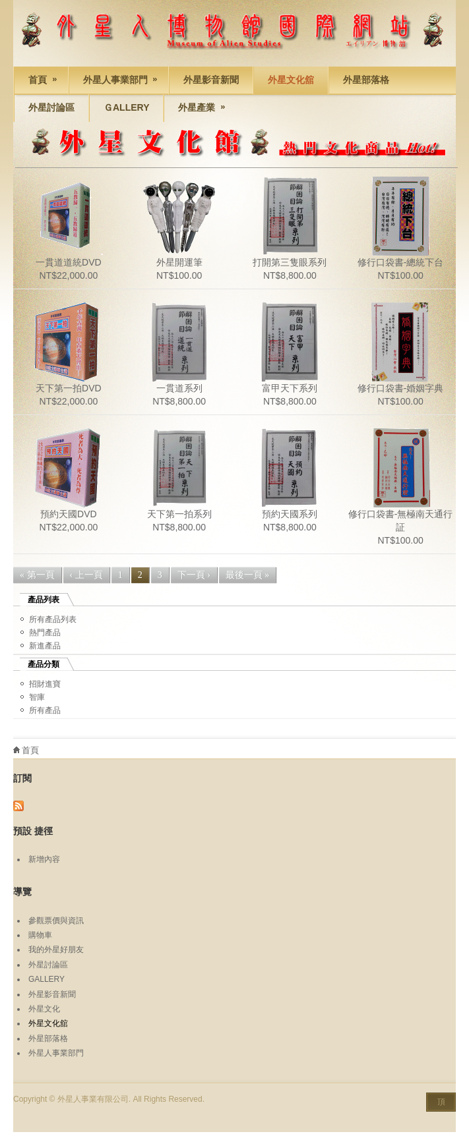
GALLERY (46, 979)
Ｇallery (126, 107)
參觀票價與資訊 (56, 920)
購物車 (40, 935)
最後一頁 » (248, 575)
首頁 (37, 81)
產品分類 (43, 664)
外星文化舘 (291, 79)
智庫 (37, 697)
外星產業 (195, 109)
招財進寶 (45, 684)
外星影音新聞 (211, 79)
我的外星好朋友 (56, 949)
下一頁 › (193, 575)
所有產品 (45, 710)
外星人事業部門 (114, 81)
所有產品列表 (53, 619)
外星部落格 (366, 79)
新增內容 (44, 859)
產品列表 (43, 599)
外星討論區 (51, 107)
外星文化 (44, 1008)
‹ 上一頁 (86, 575)
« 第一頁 (37, 575)
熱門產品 (45, 632)
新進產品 (45, 645)
